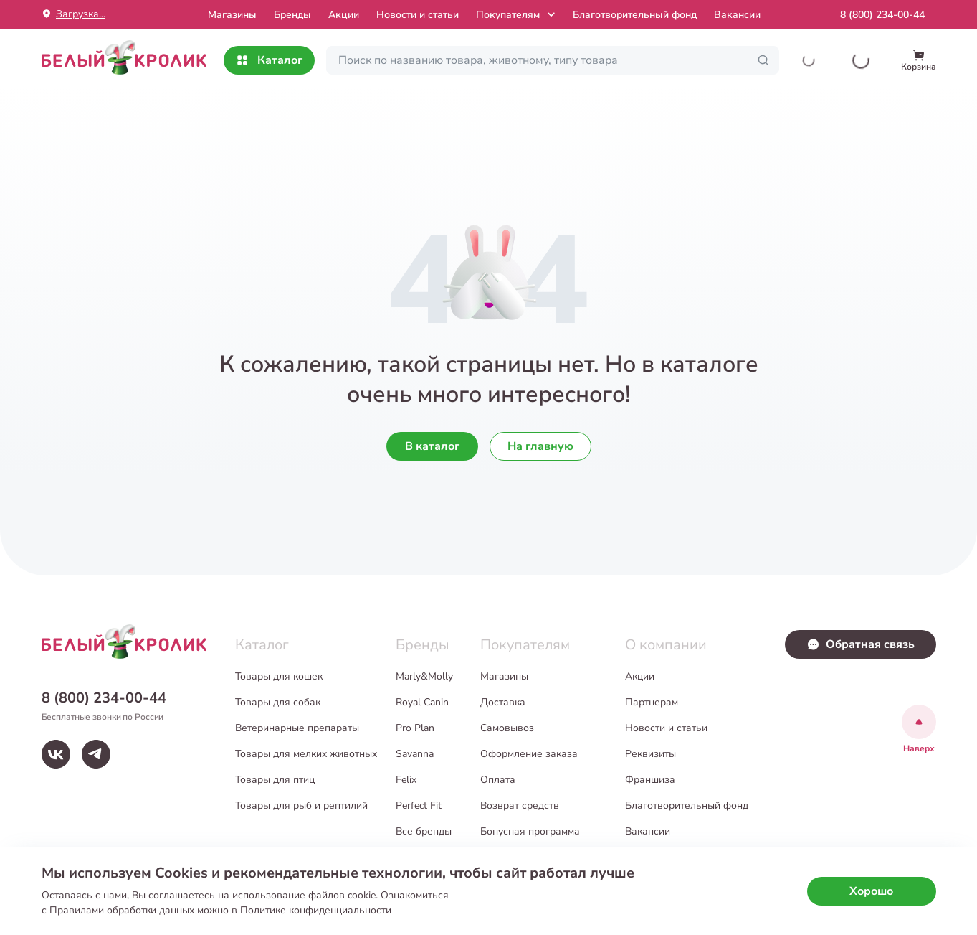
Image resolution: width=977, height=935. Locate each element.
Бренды (292, 15)
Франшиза (650, 779)
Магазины (504, 676)
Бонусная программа (530, 831)
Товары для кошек (279, 676)
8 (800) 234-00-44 (882, 15)
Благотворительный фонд (635, 15)
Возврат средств (519, 805)
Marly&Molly (424, 676)
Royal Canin (422, 702)
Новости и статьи (417, 15)
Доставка (502, 702)
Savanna (415, 754)
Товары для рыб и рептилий (301, 805)
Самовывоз (507, 728)
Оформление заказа (529, 754)
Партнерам (651, 702)
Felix (406, 779)
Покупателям (517, 14)
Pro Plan (415, 728)
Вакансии (737, 15)
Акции (343, 15)
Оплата (497, 779)
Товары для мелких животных (306, 754)
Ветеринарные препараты (297, 728)
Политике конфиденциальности (315, 910)
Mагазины (232, 15)
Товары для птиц (275, 779)
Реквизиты (650, 754)
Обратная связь (860, 644)
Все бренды (424, 831)
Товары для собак (277, 702)
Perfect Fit (419, 805)
